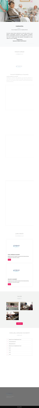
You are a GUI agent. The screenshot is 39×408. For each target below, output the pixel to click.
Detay (9, 259)
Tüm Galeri (19, 323)
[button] (3, 11)
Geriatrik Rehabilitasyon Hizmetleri (19, 74)
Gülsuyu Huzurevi (12, 279)
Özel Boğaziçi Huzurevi (14, 254)
